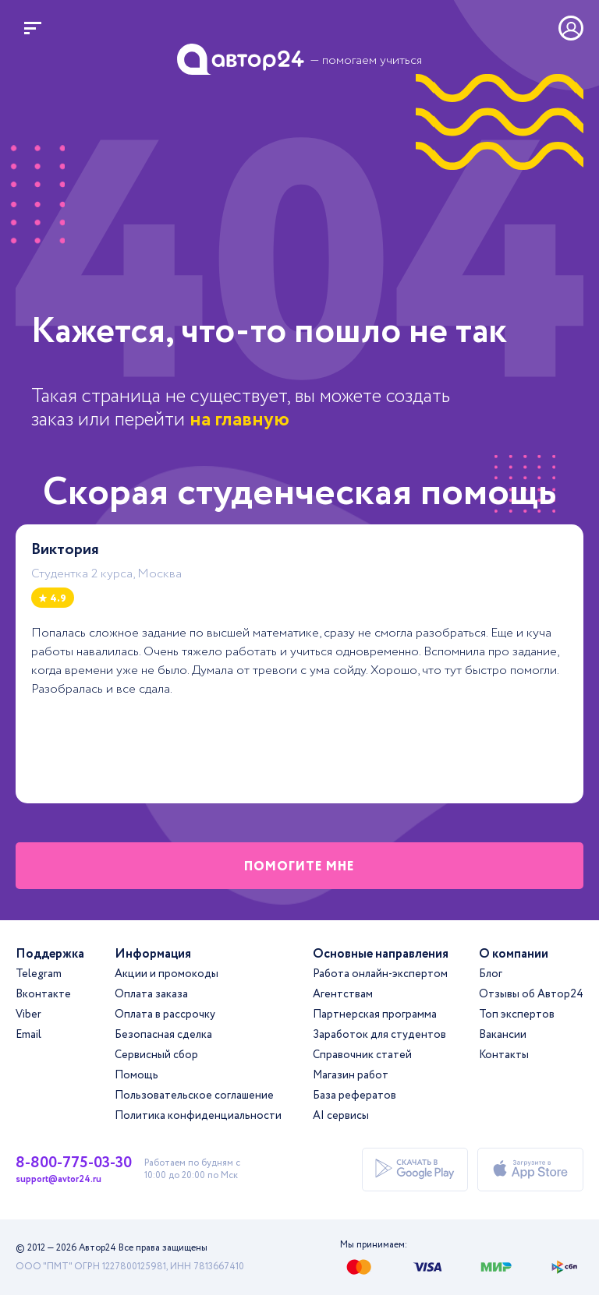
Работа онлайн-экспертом (380, 974)
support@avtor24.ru (58, 1179)
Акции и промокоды (166, 974)
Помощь (136, 1075)
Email (28, 1035)
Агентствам (343, 994)
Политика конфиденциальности (198, 1116)
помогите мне (299, 867)
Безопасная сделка (163, 1035)
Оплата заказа (151, 994)
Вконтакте (43, 994)
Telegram (39, 974)
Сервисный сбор (156, 1055)
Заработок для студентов (379, 1035)
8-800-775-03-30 (74, 1163)
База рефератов (354, 1095)
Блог (490, 974)
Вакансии (502, 1035)
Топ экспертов (517, 1014)
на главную (239, 419)
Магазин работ (350, 1075)
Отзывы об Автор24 (531, 994)
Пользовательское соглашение (194, 1095)
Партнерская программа (375, 1014)
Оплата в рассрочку (165, 1014)
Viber (28, 1014)
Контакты (504, 1055)
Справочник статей (362, 1055)
